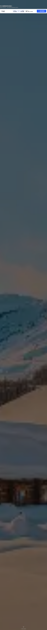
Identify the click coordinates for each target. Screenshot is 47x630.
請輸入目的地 (3, 10)
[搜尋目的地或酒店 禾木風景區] (6, 11)
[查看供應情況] (41, 11)
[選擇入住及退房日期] (16, 11)
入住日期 (14, 10)
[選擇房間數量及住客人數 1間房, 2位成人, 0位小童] (30, 11)
